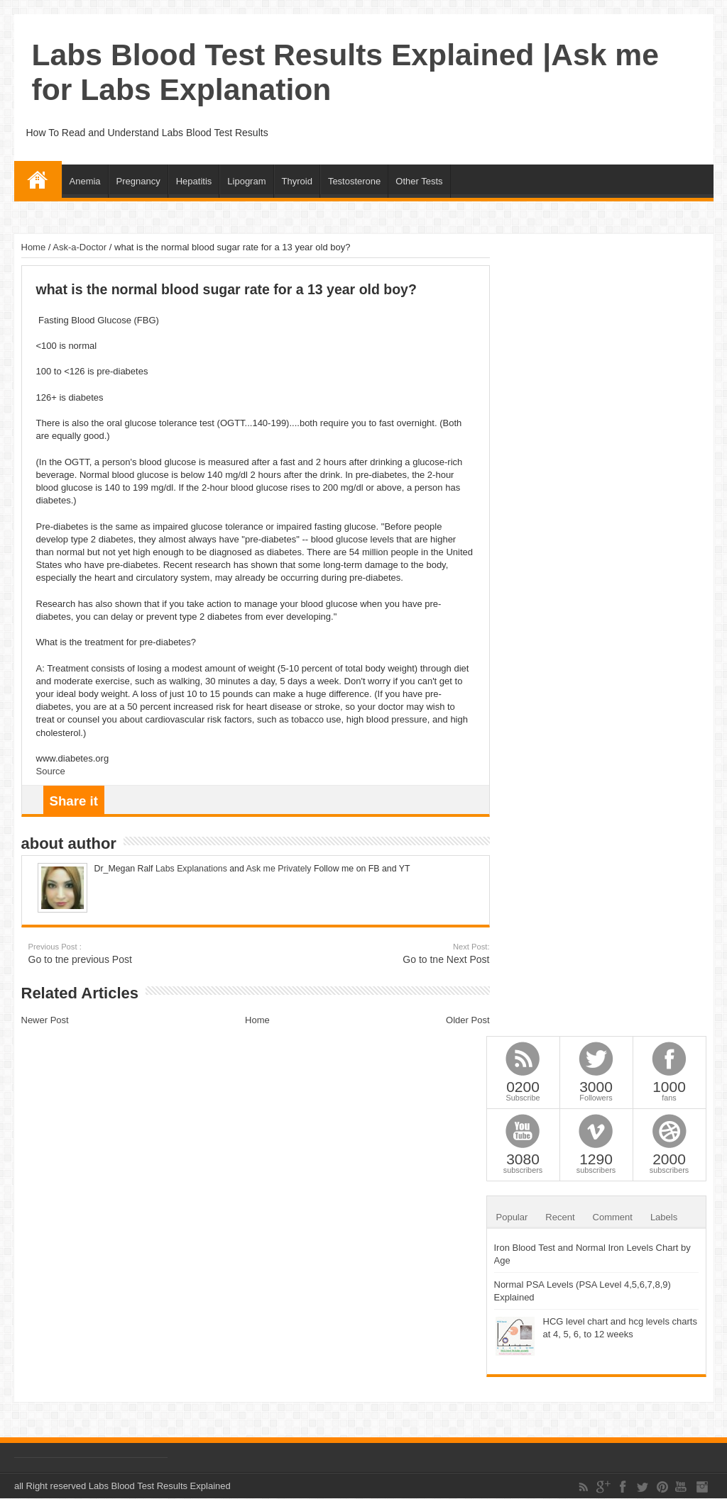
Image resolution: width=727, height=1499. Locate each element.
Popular (512, 1217)
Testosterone (354, 181)
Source (50, 771)
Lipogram (246, 181)
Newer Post (45, 1020)
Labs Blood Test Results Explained (160, 1486)
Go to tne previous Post (115, 953)
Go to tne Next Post (403, 953)
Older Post (467, 1020)
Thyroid (297, 181)
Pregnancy (138, 181)
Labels (663, 1217)
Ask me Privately (279, 869)
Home (38, 179)
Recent (559, 1217)
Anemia (85, 181)
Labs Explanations (190, 869)
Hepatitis (194, 181)
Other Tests (418, 181)
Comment (613, 1217)
